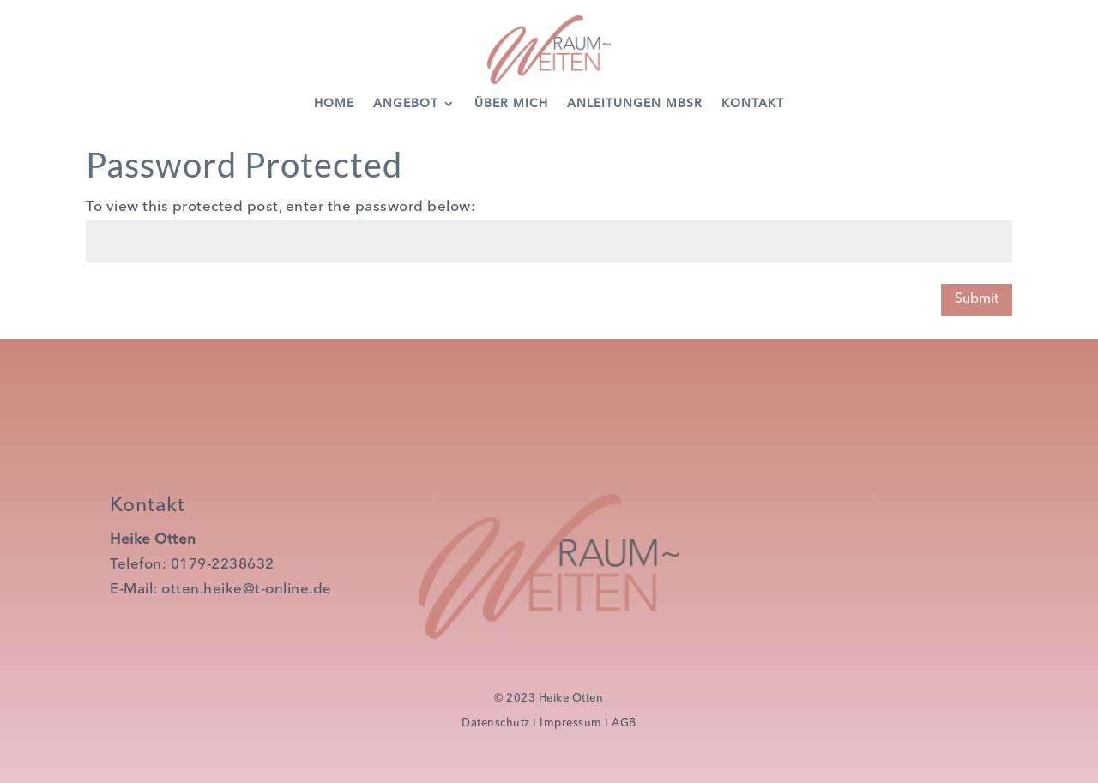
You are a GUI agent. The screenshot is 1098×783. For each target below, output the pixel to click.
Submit (976, 299)
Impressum (571, 723)
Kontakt (752, 104)
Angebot (405, 104)
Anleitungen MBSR (635, 104)
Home (334, 104)
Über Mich (511, 104)
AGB (624, 723)
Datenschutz (496, 723)
